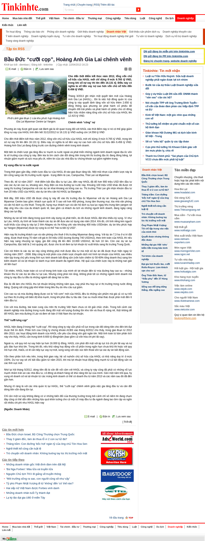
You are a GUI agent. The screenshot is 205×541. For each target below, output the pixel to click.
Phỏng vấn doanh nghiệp (61, 31)
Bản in (27, 69)
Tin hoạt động (13, 31)
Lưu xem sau (46, 69)
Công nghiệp (113, 18)
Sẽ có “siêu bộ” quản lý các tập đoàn (167, 141)
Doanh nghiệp (185, 18)
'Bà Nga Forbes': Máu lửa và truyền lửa (29, 469)
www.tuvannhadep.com (187, 263)
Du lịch (170, 18)
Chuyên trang (84, 4)
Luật (142, 18)
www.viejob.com (183, 289)
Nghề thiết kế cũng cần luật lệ (23, 448)
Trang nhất (69, 4)
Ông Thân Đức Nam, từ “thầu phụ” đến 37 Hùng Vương (155, 278)
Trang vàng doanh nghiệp (20, 40)
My (4, 538)
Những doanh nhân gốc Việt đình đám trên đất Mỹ (36, 464)
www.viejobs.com (183, 292)
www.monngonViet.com (187, 251)
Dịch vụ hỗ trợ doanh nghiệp (181, 36)
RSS (96, 4)
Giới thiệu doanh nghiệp (90, 31)
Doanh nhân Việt (116, 31)
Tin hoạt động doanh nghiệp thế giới (113, 36)
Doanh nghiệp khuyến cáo (177, 31)
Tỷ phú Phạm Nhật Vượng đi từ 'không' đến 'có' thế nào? (39, 483)
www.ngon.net (182, 254)
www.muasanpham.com (187, 221)
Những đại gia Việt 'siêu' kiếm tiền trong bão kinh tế (155, 247)
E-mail (12, 69)
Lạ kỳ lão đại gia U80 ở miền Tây (25, 497)
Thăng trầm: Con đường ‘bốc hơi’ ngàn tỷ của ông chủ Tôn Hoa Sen (46, 443)
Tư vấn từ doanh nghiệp (149, 36)
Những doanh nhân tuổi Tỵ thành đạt (28, 492)
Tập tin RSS (15, 49)
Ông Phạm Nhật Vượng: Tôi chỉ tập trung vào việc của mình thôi (155, 228)
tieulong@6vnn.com (185, 318)
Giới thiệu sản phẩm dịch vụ (144, 31)
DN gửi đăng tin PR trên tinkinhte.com (166, 56)
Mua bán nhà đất (22, 18)
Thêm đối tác (107, 4)
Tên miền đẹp (185, 170)
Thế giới (40, 18)
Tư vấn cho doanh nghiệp (77, 36)
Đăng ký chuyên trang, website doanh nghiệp (170, 61)
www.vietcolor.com (184, 309)
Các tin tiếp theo (13, 459)
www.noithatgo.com (185, 230)
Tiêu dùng (130, 18)
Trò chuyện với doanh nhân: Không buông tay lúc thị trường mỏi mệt (46, 453)
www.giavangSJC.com (186, 201)
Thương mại (95, 18)
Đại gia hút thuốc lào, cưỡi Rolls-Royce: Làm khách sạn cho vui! (156, 267)
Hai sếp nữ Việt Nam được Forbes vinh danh (32, 488)
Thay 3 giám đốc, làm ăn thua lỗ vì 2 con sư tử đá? (36, 439)
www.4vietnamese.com (187, 300)
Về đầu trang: (116, 517)
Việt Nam (54, 18)
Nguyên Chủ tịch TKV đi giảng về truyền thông (33, 473)
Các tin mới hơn (13, 429)
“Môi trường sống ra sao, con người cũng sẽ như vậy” (38, 478)
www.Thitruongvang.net (187, 209)
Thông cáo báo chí (34, 31)
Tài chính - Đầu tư (73, 18)
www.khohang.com (184, 280)
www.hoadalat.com (184, 192)
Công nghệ (155, 18)
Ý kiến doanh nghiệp (17, 36)
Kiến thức (8, 25)
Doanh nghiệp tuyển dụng (45, 36)
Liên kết (22, 25)
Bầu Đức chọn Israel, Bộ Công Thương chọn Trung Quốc (40, 434)
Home (5, 18)
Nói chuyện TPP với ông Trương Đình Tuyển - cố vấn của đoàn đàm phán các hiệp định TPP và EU (172, 106)
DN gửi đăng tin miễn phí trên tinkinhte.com (169, 51)
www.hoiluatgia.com (185, 271)
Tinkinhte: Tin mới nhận (161, 71)
